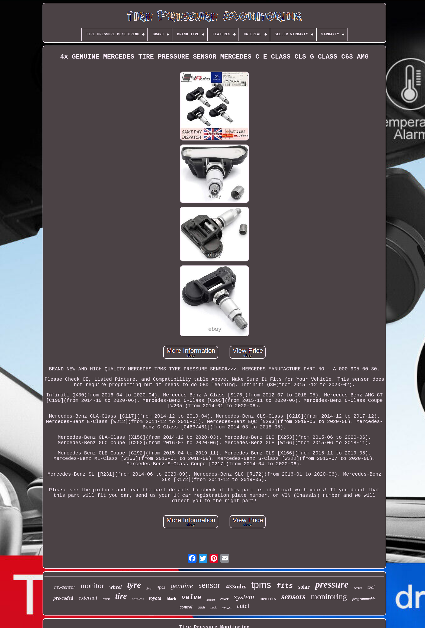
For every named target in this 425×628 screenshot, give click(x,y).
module (211, 599)
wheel (116, 587)
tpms (261, 584)
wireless (138, 599)
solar (304, 587)
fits (284, 586)
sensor (209, 585)
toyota (155, 598)
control (186, 607)
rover (224, 599)
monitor (92, 586)
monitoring (329, 596)
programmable (363, 599)
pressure (332, 584)
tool (371, 587)
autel (243, 606)
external (88, 597)
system (244, 596)
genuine (181, 586)
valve (191, 597)
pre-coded (63, 598)
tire (121, 596)
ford (148, 588)
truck (106, 599)
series (358, 588)
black (171, 599)
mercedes (268, 598)
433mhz (236, 586)
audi (201, 607)
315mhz (226, 608)
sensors (293, 596)
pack (213, 607)
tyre (134, 585)
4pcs (161, 587)
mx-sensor (64, 587)
